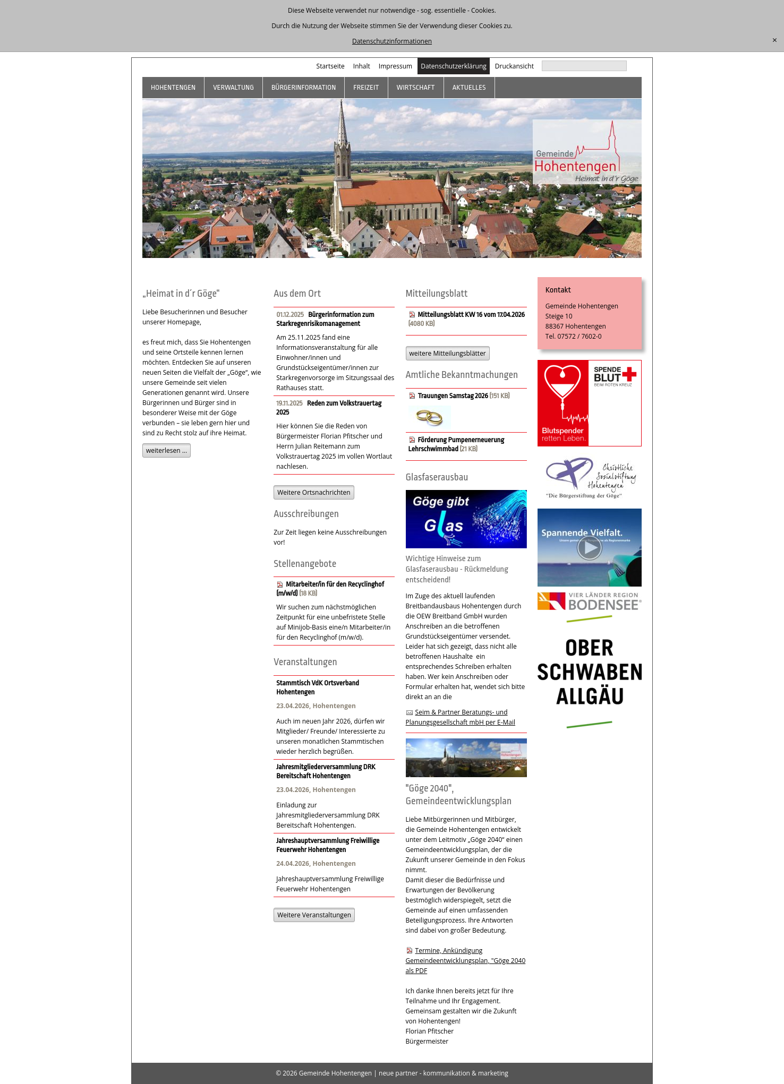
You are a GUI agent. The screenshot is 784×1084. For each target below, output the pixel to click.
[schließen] (775, 40)
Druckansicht (514, 66)
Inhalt (361, 66)
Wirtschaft (416, 87)
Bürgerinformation (303, 87)
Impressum (395, 66)
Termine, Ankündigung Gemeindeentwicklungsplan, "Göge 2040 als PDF (466, 960)
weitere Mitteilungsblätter (448, 353)
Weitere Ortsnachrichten (313, 492)
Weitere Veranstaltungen (314, 914)
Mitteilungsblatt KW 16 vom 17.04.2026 (471, 315)
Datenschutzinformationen (392, 41)
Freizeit (366, 87)
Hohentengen (173, 87)
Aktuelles (469, 87)
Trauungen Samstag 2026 (453, 396)
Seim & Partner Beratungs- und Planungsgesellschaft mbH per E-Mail (461, 717)
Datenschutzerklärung (454, 66)
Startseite (331, 66)
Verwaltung (233, 87)
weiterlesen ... (166, 450)
